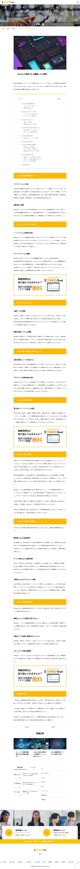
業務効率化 (44, 795)
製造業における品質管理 (29, 147)
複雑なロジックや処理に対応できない (32, 157)
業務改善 (43, 799)
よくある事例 (28, 862)
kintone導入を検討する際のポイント (31, 127)
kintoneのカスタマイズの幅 (29, 111)
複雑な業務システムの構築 (30, 124)
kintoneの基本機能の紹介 (28, 103)
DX (42, 768)
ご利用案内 (20, 862)
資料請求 (63, 862)
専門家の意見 (25, 164)
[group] (22, 748)
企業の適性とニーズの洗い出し (31, 130)
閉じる (59, 98)
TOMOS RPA (12, 862)
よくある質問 (37, 862)
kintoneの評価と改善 (27, 135)
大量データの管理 (28, 122)
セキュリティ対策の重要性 (30, 161)
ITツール (43, 777)
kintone (21, 68)
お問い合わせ (71, 862)
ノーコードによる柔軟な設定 (30, 114)
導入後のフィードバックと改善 (31, 138)
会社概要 (50, 862)
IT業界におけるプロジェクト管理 (31, 151)
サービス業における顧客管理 (30, 149)
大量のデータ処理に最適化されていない (33, 159)
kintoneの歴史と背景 (27, 141)
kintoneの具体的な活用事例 (29, 144)
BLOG (43, 862)
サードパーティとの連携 (29, 116)
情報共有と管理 (27, 108)
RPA (42, 786)
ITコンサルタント (45, 773)
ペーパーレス (44, 790)
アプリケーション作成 (29, 106)
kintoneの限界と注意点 (28, 154)
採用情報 (57, 862)
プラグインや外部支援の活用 (30, 132)
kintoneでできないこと (28, 119)
